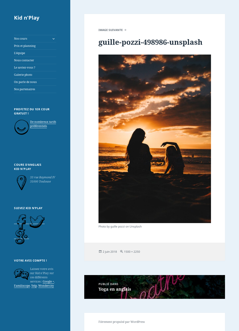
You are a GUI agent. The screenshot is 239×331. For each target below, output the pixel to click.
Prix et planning (24, 46)
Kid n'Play (26, 17)
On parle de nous (25, 82)
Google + (48, 281)
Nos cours (20, 39)
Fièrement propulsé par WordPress (121, 322)
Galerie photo (23, 75)
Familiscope (22, 286)
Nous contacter (24, 60)
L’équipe (19, 53)
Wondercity (46, 286)
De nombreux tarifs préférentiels (43, 124)
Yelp (34, 286)
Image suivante (110, 30)
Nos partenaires (24, 89)
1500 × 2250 (132, 252)
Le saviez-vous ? (24, 67)
